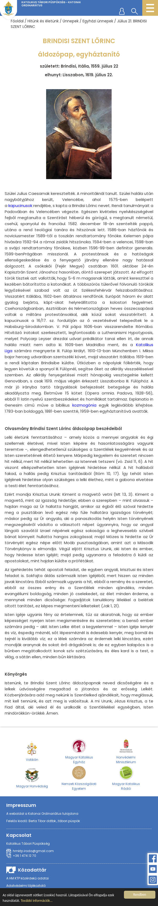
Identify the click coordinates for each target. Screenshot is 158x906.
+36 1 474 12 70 (24, 855)
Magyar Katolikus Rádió (126, 778)
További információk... (36, 901)
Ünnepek (71, 21)
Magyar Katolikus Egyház (79, 751)
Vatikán (32, 751)
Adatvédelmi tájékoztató (26, 885)
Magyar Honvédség (32, 777)
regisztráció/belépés (123, 11)
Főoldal (17, 21)
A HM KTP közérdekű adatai (27, 878)
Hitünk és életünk (43, 21)
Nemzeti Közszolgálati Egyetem (79, 778)
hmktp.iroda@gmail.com (33, 851)
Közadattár (32, 870)
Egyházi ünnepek (98, 21)
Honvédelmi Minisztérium (126, 751)
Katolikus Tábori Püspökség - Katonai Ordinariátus (51, 3)
